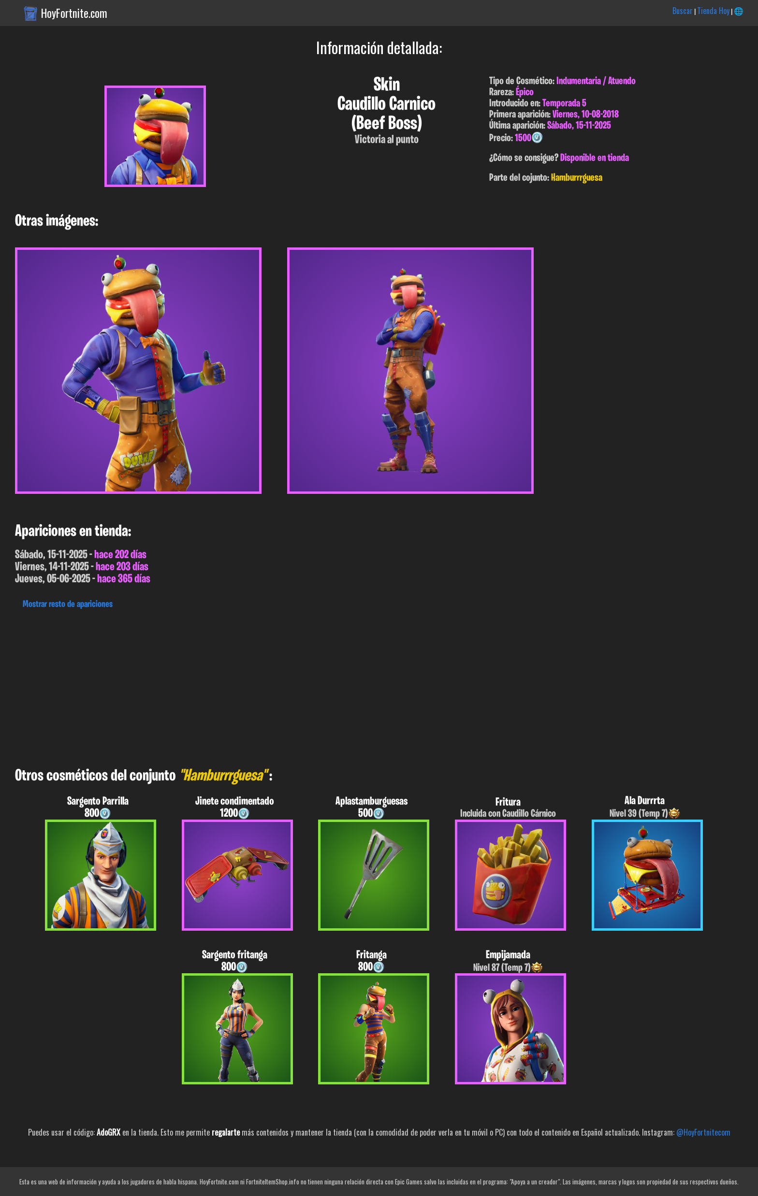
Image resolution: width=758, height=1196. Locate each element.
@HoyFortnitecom (703, 1132)
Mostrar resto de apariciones (68, 604)
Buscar (682, 10)
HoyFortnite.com (74, 13)
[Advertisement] (290, 685)
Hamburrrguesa (576, 178)
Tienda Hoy (713, 10)
